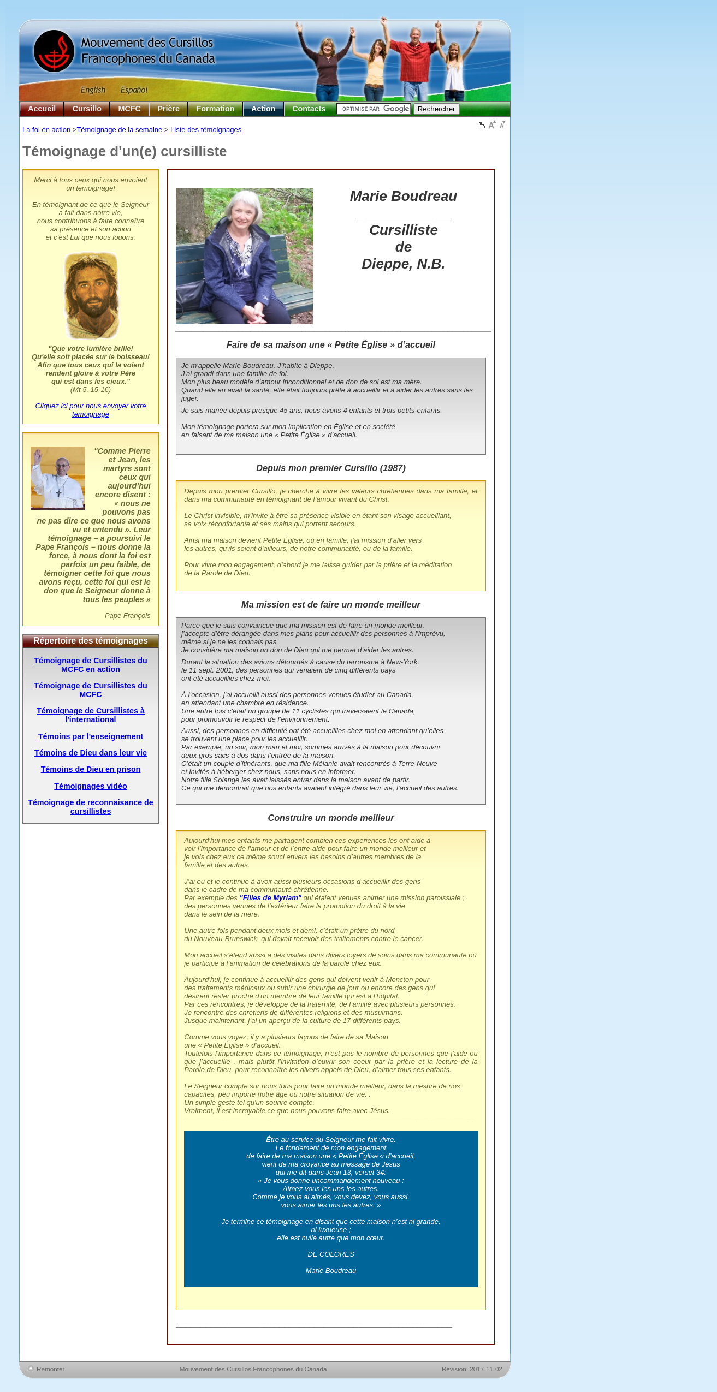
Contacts (308, 108)
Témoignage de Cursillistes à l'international (91, 715)
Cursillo (87, 108)
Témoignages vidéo (90, 786)
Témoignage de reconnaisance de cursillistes (90, 807)
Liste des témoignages (205, 130)
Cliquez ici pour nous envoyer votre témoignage (90, 410)
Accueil (42, 108)
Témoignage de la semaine (119, 130)
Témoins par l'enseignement (91, 736)
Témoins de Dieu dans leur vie (90, 752)
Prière (168, 108)
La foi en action (46, 130)
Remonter (50, 1368)
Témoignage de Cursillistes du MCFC (90, 690)
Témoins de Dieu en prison (91, 769)
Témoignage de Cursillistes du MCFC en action (90, 665)
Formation (216, 108)
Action (263, 108)
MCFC (129, 108)
